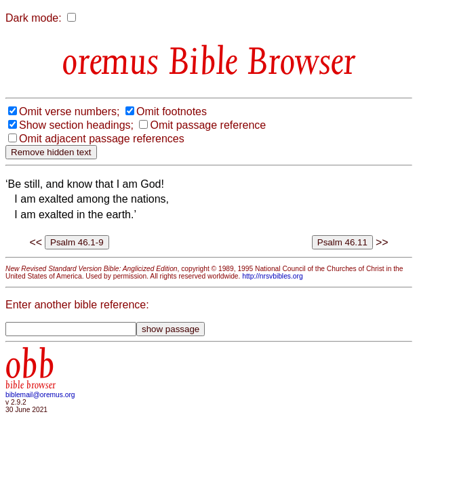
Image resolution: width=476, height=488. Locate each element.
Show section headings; (76, 125)
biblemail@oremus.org (40, 395)
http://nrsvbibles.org (272, 276)
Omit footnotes (171, 111)
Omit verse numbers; (69, 111)
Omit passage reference (208, 125)
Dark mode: (33, 18)
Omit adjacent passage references (101, 138)
